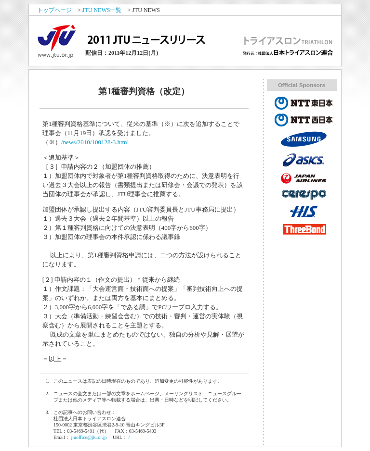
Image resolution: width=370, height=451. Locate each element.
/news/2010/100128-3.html (95, 142)
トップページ (54, 10)
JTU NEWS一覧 (102, 10)
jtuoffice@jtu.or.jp (88, 437)
